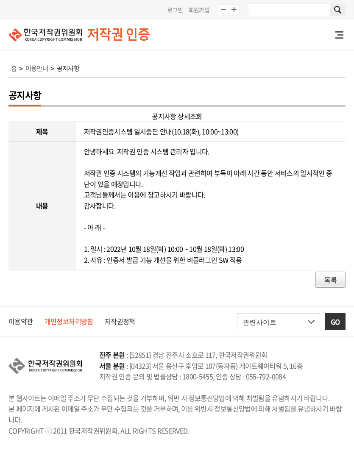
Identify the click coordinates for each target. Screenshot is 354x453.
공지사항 (68, 68)
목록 (330, 280)
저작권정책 (120, 321)
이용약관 (20, 321)
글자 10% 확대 (234, 9)
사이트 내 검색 (338, 9)
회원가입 (199, 10)
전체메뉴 (339, 34)
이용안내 (36, 68)
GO (335, 322)
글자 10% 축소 (223, 9)
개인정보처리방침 (69, 321)
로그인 (175, 10)
